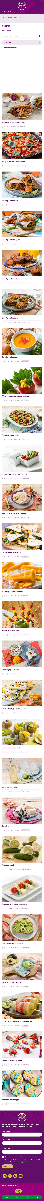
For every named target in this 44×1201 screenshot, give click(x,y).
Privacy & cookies (20, 1186)
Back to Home (9, 12)
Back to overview (10, 48)
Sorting (8, 42)
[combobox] (22, 36)
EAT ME (22, 6)
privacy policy (21, 1162)
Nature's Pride (18, 1191)
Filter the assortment (11, 17)
